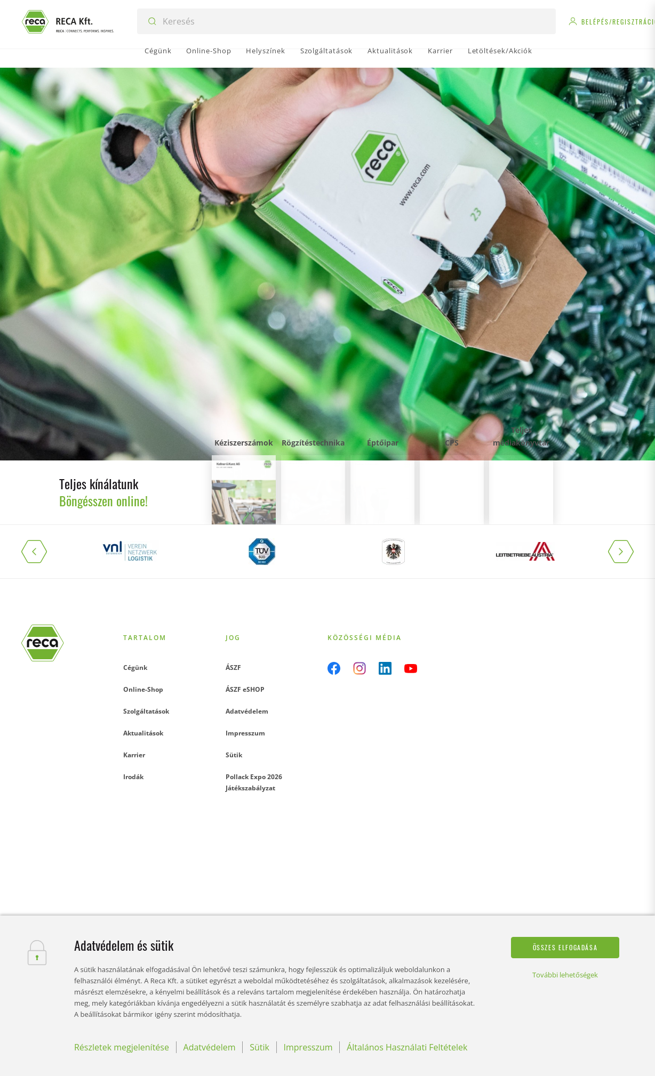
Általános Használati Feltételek (407, 1047)
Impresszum (245, 733)
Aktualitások (143, 733)
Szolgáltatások (146, 711)
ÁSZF (233, 667)
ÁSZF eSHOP (245, 689)
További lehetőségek (565, 975)
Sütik (234, 754)
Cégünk (135, 667)
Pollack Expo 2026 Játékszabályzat (254, 782)
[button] (42, 551)
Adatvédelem (247, 711)
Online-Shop (143, 689)
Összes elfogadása (565, 947)
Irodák (133, 776)
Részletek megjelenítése (121, 1047)
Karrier (134, 754)
